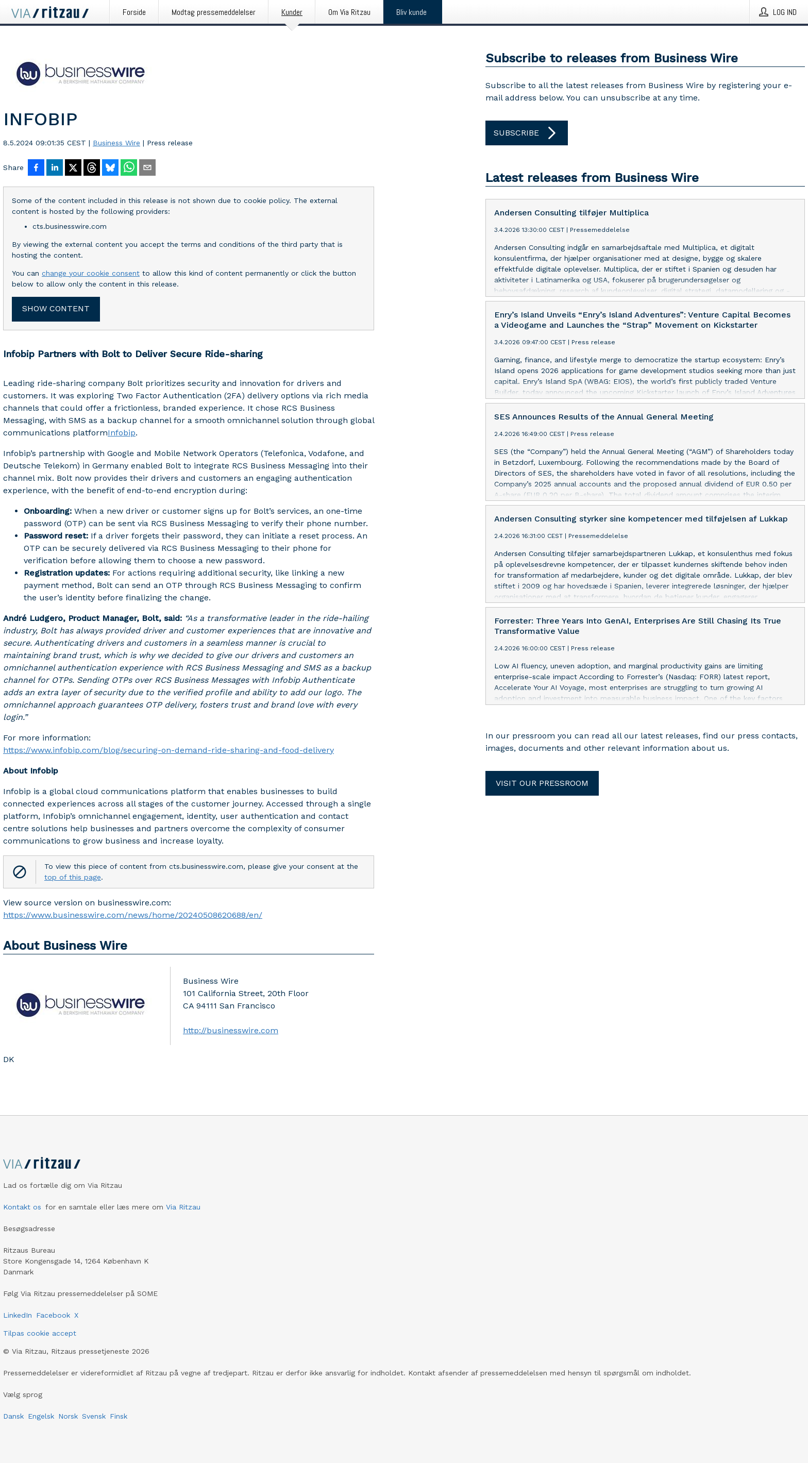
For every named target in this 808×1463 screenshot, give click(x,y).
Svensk (94, 1416)
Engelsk (41, 1416)
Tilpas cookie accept (39, 1333)
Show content (56, 308)
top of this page (72, 877)
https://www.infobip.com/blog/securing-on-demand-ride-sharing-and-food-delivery (168, 750)
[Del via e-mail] (147, 168)
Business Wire (116, 143)
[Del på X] (73, 168)
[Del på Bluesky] (110, 168)
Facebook (53, 1315)
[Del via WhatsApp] (129, 168)
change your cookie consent (91, 273)
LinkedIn (17, 1315)
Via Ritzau (183, 1207)
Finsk (118, 1416)
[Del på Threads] (91, 168)
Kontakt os (22, 1207)
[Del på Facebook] (36, 168)
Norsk (68, 1416)
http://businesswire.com (230, 1030)
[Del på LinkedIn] (54, 168)
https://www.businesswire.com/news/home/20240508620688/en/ (132, 915)
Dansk (13, 1416)
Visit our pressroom (542, 783)
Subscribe (527, 133)
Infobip (122, 433)
